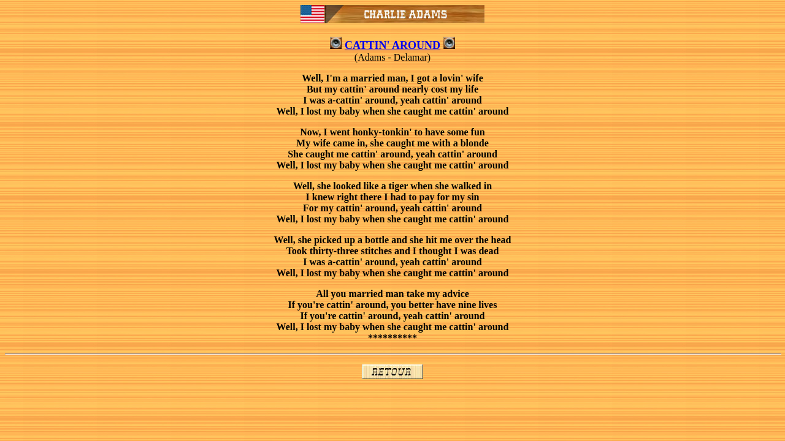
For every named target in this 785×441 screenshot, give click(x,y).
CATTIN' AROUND (392, 45)
